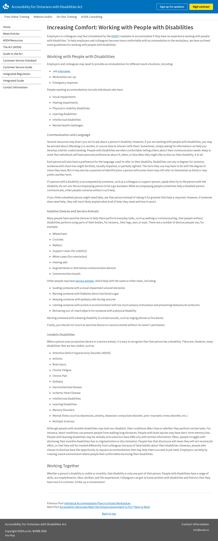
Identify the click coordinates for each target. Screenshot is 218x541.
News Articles (11, 34)
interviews (64, 71)
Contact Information (15, 87)
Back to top (109, 514)
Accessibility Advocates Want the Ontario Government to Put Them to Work (105, 507)
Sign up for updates (172, 7)
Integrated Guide (13, 80)
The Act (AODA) (12, 47)
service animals (85, 281)
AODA (114, 36)
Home (6, 27)
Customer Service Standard (19, 60)
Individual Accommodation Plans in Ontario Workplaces (97, 503)
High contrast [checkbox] (201, 7)
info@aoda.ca (201, 529)
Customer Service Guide (17, 67)
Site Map (10, 535)
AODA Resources (13, 40)
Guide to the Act (13, 54)
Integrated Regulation (16, 74)
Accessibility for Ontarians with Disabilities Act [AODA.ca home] (47, 6)
